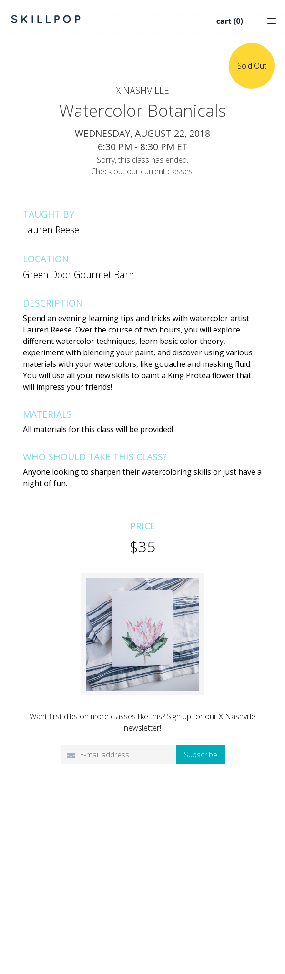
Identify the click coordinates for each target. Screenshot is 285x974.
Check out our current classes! (142, 171)
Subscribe (200, 754)
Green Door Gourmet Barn (78, 274)
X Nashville (142, 90)
